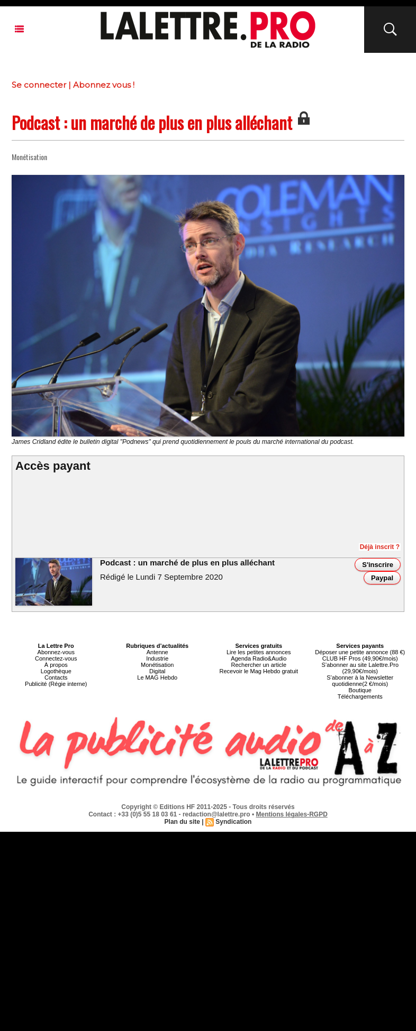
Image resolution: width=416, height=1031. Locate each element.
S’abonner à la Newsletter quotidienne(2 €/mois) (360, 680)
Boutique (360, 690)
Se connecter (39, 85)
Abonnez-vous (56, 652)
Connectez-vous (56, 658)
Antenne (157, 652)
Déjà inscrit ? (380, 547)
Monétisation (157, 665)
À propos (56, 665)
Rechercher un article (258, 665)
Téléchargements (360, 696)
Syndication (233, 821)
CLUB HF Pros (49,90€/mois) (360, 658)
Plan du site (182, 821)
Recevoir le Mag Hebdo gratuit (258, 671)
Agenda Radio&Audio (258, 658)
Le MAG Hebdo (157, 677)
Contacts (55, 677)
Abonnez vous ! (103, 85)
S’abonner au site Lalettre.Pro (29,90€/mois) (360, 668)
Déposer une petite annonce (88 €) (360, 652)
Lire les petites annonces (259, 652)
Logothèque (56, 671)
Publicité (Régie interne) (56, 684)
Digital (157, 671)
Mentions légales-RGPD (292, 814)
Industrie (157, 658)
